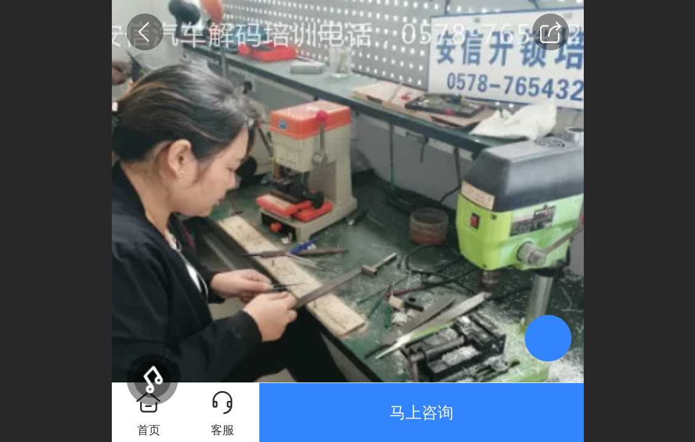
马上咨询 (422, 412)
